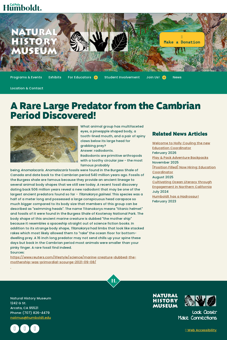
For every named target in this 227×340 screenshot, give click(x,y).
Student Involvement (122, 77)
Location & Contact (26, 88)
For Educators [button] (79, 77)
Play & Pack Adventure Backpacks (180, 158)
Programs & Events (26, 77)
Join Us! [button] (153, 77)
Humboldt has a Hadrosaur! (175, 196)
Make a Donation (182, 39)
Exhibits (55, 77)
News (177, 77)
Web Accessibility (201, 330)
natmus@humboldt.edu (30, 318)
